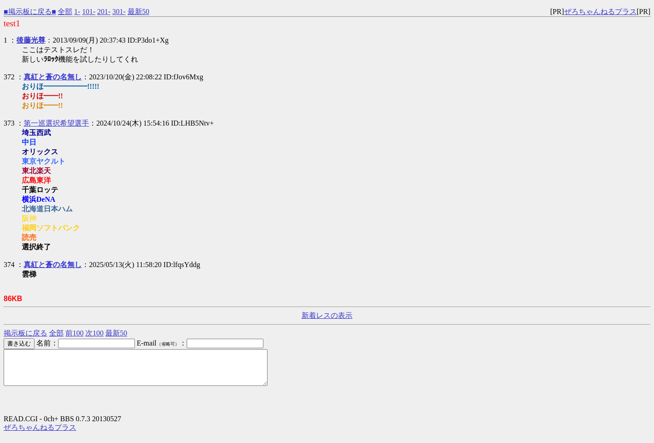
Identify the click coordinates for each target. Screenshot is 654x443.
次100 (94, 333)
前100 (74, 333)
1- (77, 11)
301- (118, 11)
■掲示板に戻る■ (30, 11)
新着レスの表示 (327, 315)
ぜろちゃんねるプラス (600, 11)
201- (103, 11)
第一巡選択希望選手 (56, 123)
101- (88, 11)
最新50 (138, 11)
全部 (65, 11)
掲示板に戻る (25, 333)
